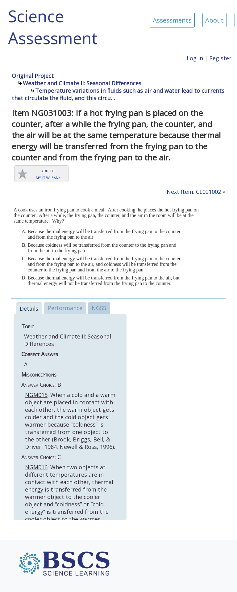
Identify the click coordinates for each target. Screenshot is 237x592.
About (214, 20)
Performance (65, 308)
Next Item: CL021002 (194, 191)
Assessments (172, 20)
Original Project (33, 75)
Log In (195, 58)
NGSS (99, 308)
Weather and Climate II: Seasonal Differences (82, 83)
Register (220, 58)
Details (29, 308)
